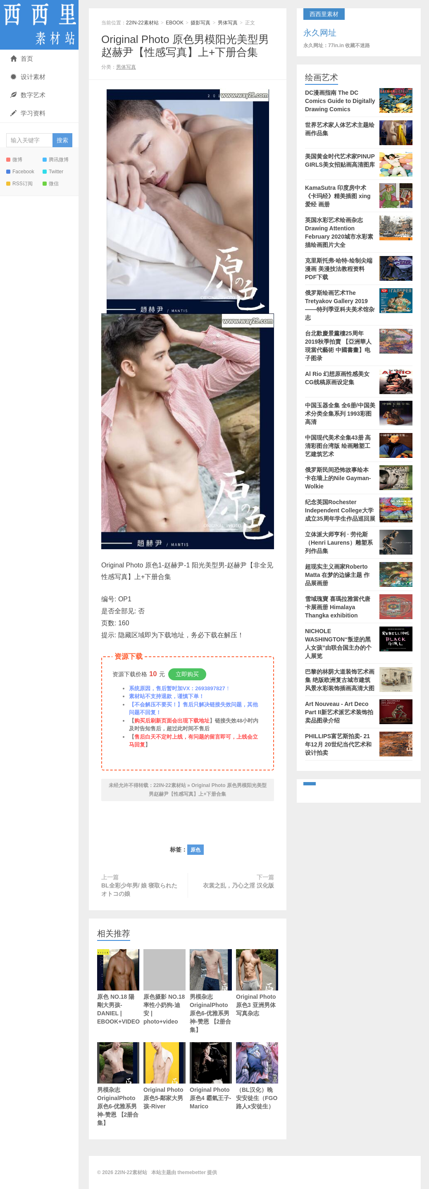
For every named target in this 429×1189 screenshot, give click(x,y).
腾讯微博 (56, 160)
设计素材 (27, 76)
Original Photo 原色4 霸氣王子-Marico (211, 1085)
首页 (21, 58)
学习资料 (27, 113)
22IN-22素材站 (39, 25)
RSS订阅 (19, 184)
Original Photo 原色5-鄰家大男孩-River (164, 1085)
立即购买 (187, 674)
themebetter (191, 1172)
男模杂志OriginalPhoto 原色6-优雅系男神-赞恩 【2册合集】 (211, 1000)
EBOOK (175, 23)
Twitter (53, 172)
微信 (51, 184)
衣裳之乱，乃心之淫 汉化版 (238, 885)
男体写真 (228, 23)
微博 (14, 160)
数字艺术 (27, 94)
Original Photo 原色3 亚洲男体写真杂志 (257, 992)
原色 (195, 850)
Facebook (20, 172)
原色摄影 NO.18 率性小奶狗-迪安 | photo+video (164, 987)
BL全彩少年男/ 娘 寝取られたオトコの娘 (139, 889)
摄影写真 (200, 23)
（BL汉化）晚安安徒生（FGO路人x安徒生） (257, 1076)
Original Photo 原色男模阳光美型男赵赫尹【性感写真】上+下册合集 (185, 45)
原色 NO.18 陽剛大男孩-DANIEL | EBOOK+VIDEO (118, 987)
